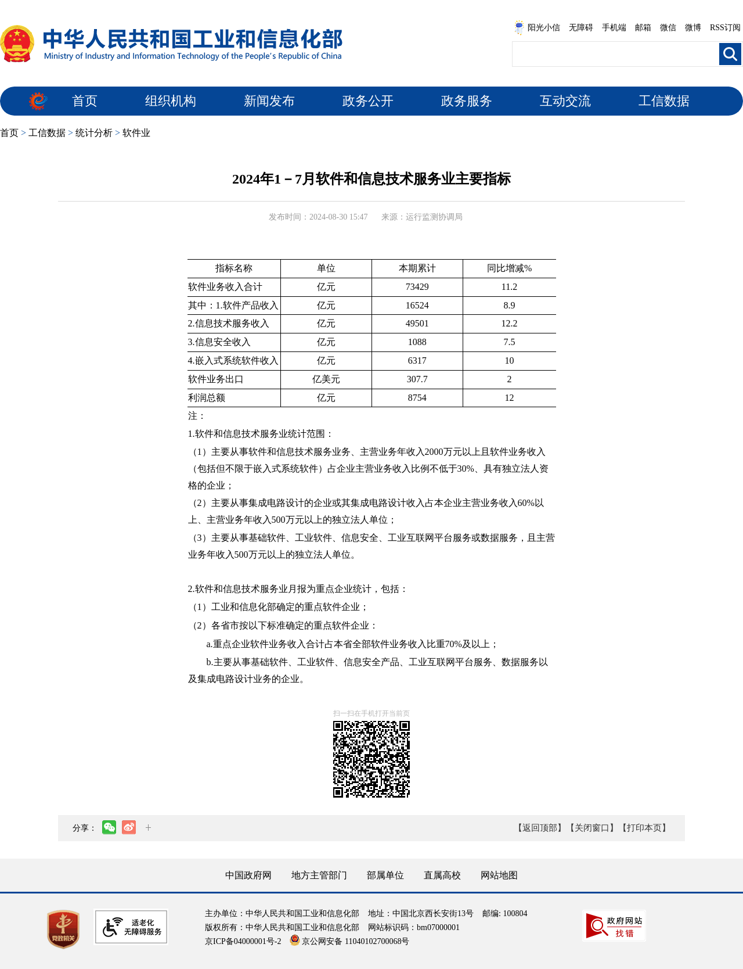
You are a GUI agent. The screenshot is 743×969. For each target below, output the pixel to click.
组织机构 (170, 101)
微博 (693, 27)
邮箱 (643, 27)
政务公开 (368, 101)
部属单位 (385, 875)
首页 (85, 101)
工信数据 (664, 101)
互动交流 (565, 101)
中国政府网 (248, 875)
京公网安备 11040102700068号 (349, 941)
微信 (668, 27)
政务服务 (466, 101)
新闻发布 (269, 101)
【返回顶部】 (540, 827)
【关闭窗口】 (592, 827)
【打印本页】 (644, 827)
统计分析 (94, 133)
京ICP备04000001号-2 (243, 941)
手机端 (614, 27)
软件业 (136, 133)
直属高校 (442, 875)
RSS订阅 (725, 27)
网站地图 (499, 875)
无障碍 (581, 27)
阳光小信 (537, 27)
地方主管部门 (319, 875)
